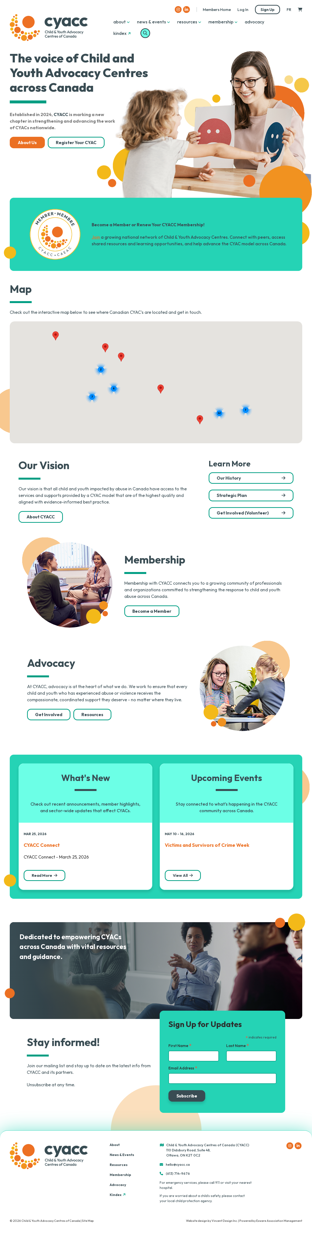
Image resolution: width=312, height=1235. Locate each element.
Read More (42, 875)
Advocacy (254, 22)
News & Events (151, 22)
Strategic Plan (232, 495)
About (119, 22)
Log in (242, 9)
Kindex (122, 33)
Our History (229, 478)
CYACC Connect (42, 845)
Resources (187, 22)
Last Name (237, 1045)
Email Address (183, 1068)
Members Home (217, 9)
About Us (27, 142)
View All (180, 875)
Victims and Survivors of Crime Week (207, 845)
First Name (180, 1045)
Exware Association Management (279, 1221)
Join (96, 237)
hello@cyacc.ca (178, 1164)
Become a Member (151, 611)
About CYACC (41, 517)
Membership (221, 22)
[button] (121, 357)
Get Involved (48, 714)
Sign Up (267, 9)
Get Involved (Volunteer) (243, 513)
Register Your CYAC (76, 142)
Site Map (88, 1221)
